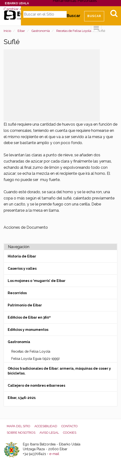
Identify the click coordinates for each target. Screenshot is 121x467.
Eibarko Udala (17, 3)
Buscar (73, 15)
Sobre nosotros (21, 432)
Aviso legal (49, 432)
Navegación (18, 247)
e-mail (54, 454)
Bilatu (114, 13)
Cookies (69, 432)
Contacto (69, 426)
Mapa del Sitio (18, 426)
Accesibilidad (45, 426)
